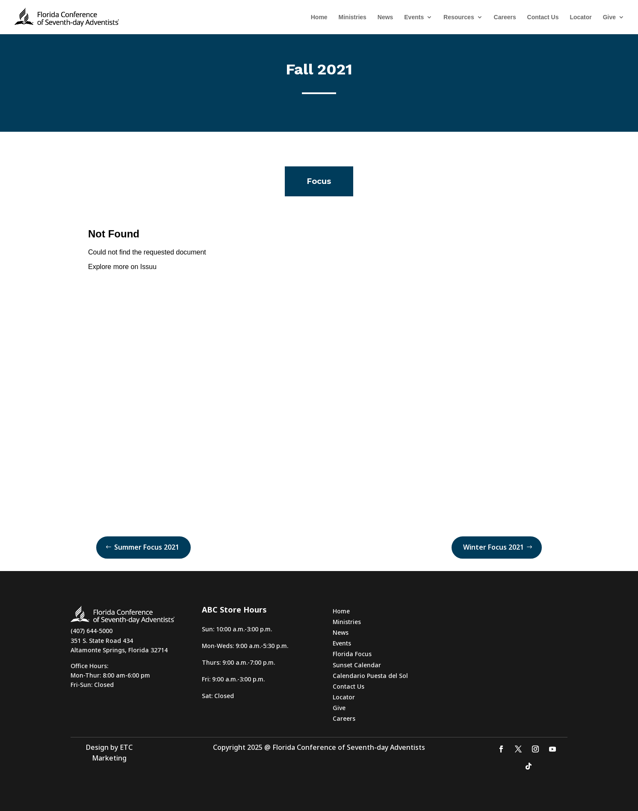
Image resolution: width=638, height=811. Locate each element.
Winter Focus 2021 (493, 547)
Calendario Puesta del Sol (370, 676)
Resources (458, 17)
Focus (319, 181)
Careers (505, 17)
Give (609, 17)
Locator (580, 17)
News (385, 17)
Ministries (352, 17)
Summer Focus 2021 (146, 547)
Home (319, 17)
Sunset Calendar (357, 665)
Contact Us (543, 17)
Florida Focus (352, 654)
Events (414, 17)
